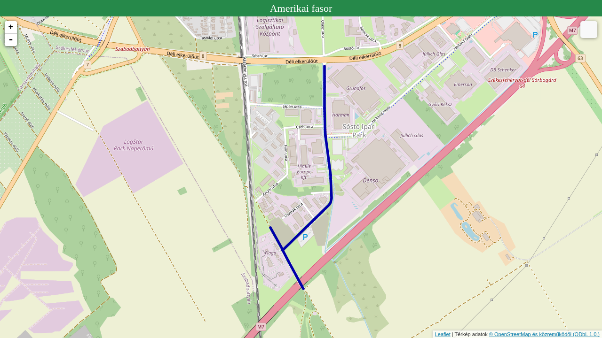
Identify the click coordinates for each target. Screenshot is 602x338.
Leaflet (443, 334)
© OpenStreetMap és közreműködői (531, 334)
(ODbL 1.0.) (586, 334)
